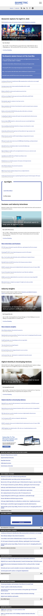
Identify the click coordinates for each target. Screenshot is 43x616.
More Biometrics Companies (7, 527)
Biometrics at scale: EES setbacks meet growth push (13, 476)
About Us (11, 8)
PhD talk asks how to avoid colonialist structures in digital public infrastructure (19, 414)
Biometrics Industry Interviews (8, 548)
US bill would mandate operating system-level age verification (16, 479)
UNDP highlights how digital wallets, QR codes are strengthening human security (19, 429)
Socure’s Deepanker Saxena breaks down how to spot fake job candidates (17, 273)
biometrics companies (30, 22)
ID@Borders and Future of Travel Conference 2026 (21, 610)
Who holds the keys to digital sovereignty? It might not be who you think (17, 282)
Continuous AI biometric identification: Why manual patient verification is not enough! (20, 82)
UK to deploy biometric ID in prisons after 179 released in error (16, 493)
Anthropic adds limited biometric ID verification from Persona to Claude (18, 487)
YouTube (10, 60)
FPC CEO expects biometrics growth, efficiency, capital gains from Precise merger (19, 248)
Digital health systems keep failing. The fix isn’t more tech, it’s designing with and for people (21, 336)
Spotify (5, 60)
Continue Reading (7, 50)
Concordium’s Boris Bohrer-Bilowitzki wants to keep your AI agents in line (18, 63)
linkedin (24, 8)
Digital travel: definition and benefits (9, 596)
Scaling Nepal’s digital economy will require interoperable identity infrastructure (19, 117)
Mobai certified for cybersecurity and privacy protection (14, 92)
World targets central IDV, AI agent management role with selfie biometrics (19, 504)
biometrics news (8, 22)
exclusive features (18, 22)
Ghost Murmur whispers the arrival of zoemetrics (12, 166)
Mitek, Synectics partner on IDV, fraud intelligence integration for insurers (18, 136)
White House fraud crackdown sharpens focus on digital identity (15, 171)
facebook (30, 8)
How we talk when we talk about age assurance (12, 498)
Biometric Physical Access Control (9, 455)
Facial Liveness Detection (7, 466)
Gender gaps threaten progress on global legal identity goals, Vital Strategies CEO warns (21, 176)
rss (21, 8)
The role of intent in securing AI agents (10, 346)
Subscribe (17, 8)
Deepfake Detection (5, 460)
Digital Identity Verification (7, 457)
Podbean (18, 60)
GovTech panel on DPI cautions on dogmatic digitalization (14, 419)
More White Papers (5, 599)
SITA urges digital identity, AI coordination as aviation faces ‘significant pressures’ (20, 501)
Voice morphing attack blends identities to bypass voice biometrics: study (18, 126)
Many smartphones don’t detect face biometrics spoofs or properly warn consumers (20, 107)
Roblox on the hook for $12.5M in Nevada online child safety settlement (17, 112)
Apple (13, 60)
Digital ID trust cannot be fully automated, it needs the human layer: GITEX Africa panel (20, 404)
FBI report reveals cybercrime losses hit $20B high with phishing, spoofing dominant (20, 141)
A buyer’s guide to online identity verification (11, 587)
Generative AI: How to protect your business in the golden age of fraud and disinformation (19, 590)
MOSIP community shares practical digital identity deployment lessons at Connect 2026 (21, 268)
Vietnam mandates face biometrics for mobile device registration (16, 490)
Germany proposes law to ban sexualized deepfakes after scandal (16, 87)
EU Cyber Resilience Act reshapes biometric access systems (15, 351)
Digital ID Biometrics (6, 573)
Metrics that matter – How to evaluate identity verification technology (17, 593)
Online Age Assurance (6, 463)
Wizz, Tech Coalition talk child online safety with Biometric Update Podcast (18, 71)
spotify (32, 8)
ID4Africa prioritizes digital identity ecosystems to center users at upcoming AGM (19, 277)
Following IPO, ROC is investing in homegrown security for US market (17, 67)
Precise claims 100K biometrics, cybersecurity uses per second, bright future (18, 122)
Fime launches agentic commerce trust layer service (13, 102)
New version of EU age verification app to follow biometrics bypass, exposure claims (21, 482)
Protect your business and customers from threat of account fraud (17, 584)
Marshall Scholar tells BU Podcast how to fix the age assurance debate (17, 75)
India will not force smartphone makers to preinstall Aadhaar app (15, 146)
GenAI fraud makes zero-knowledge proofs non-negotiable (14, 341)
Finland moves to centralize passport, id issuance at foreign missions (16, 161)
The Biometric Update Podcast (12, 56)
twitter (27, 8)
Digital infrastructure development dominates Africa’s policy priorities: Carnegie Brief (20, 409)
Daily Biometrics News (6, 510)
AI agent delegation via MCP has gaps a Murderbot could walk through (17, 495)
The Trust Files (30, 56)
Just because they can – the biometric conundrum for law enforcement (17, 356)
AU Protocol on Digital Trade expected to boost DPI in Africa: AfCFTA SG (17, 97)
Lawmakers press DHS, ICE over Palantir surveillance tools (14, 156)
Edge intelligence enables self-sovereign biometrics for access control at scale (19, 151)
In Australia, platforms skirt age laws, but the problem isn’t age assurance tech (18, 131)
